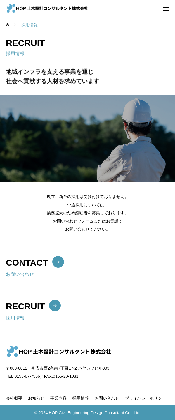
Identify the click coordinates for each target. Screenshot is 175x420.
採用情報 (80, 398)
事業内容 (58, 398)
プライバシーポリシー (145, 398)
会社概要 (14, 398)
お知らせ (36, 398)
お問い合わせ (107, 398)
